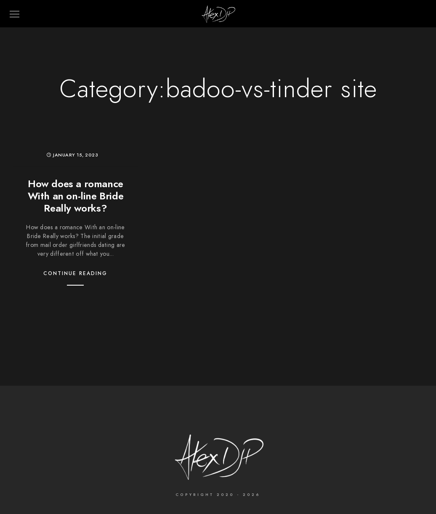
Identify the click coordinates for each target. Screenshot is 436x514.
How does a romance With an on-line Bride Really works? (76, 196)
